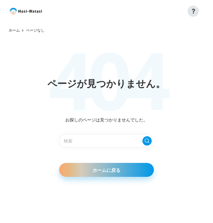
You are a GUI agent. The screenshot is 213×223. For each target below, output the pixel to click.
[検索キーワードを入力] (106, 140)
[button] (193, 11)
